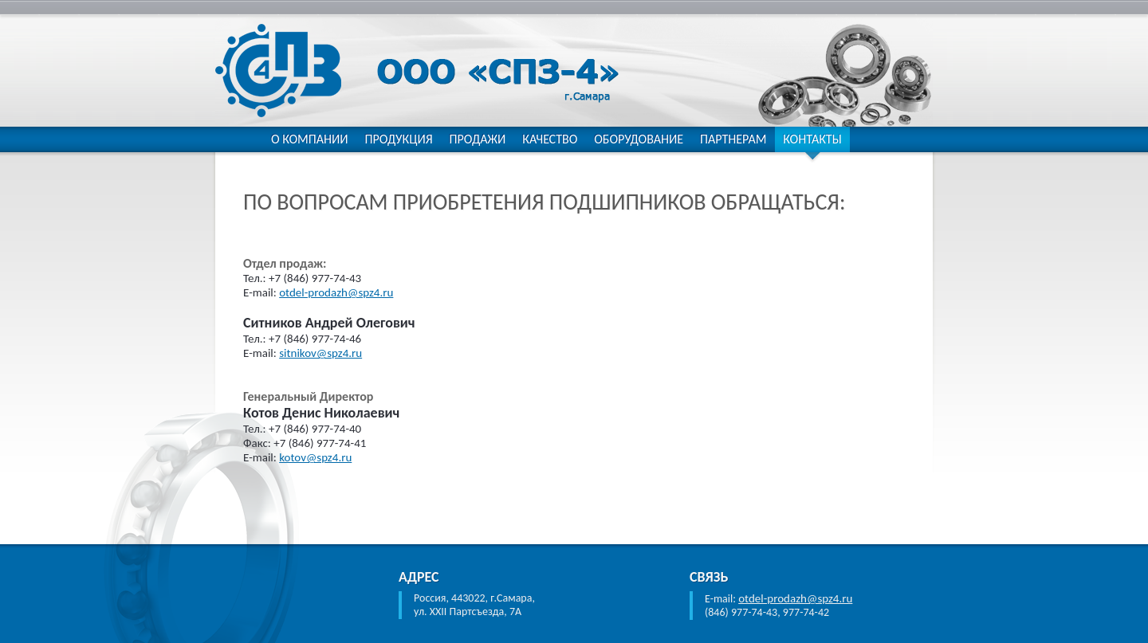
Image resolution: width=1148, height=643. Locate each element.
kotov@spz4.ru (315, 457)
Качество (549, 139)
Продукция (398, 139)
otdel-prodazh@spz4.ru (336, 292)
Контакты (812, 139)
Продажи (478, 139)
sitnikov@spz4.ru (320, 353)
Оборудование (638, 139)
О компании (309, 139)
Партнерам (733, 139)
